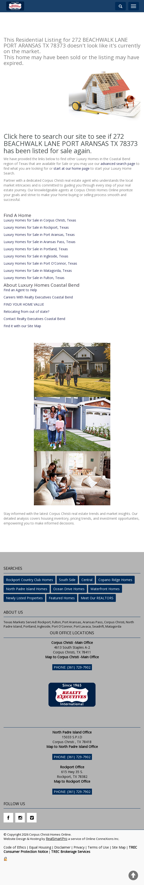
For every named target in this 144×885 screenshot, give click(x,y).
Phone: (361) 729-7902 (72, 667)
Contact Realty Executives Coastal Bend (34, 318)
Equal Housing (40, 847)
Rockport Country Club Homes (29, 579)
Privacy (79, 847)
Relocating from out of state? (26, 311)
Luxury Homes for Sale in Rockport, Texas (36, 227)
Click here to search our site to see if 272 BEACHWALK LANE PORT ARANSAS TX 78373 (71, 140)
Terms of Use (98, 847)
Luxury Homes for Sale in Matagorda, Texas (38, 270)
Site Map (119, 847)
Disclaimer (62, 847)
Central (86, 579)
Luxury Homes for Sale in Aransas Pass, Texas (39, 241)
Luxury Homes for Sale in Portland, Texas (36, 249)
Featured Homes (62, 598)
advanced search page (118, 163)
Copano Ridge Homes (115, 579)
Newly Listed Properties (24, 598)
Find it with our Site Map (22, 326)
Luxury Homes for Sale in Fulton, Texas (34, 277)
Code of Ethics (15, 847)
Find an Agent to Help (20, 290)
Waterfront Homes (105, 589)
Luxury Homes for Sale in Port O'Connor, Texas (40, 263)
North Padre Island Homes (26, 589)
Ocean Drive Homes (69, 589)
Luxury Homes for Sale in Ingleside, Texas (36, 256)
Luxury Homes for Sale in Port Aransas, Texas (39, 234)
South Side (67, 579)
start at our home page (71, 168)
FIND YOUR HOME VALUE (24, 304)
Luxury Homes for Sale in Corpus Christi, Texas (40, 220)
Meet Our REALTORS (97, 598)
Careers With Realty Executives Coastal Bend (38, 297)
